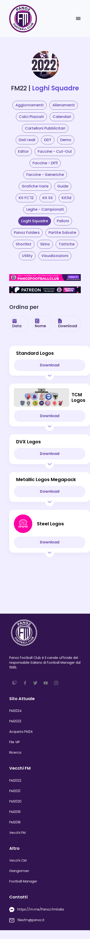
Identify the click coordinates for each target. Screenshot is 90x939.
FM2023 (15, 721)
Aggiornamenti (29, 105)
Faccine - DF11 (45, 163)
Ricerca (15, 752)
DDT (47, 140)
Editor (23, 151)
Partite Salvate (62, 232)
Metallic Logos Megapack (46, 479)
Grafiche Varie (35, 186)
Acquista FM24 (21, 731)
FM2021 (14, 791)
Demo (65, 140)
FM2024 (15, 710)
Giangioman (19, 871)
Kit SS (47, 197)
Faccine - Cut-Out (55, 151)
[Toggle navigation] (78, 18)
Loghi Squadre (34, 221)
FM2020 (15, 801)
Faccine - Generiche (45, 174)
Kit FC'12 (26, 197)
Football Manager (23, 881)
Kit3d (66, 197)
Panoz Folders (27, 232)
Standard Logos (35, 353)
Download (67, 324)
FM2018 (15, 822)
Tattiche (67, 244)
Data (16, 324)
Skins (45, 244)
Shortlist (23, 244)
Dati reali (27, 140)
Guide (62, 186)
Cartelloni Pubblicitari (45, 128)
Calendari (62, 116)
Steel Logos (50, 523)
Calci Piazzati (31, 116)
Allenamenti (63, 105)
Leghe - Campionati (45, 209)
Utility (27, 255)
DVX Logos (28, 441)
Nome (40, 324)
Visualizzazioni (54, 255)
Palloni (63, 221)
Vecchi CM (18, 860)
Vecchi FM (17, 832)
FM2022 (15, 780)
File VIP (14, 742)
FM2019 (15, 811)
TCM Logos (78, 397)
